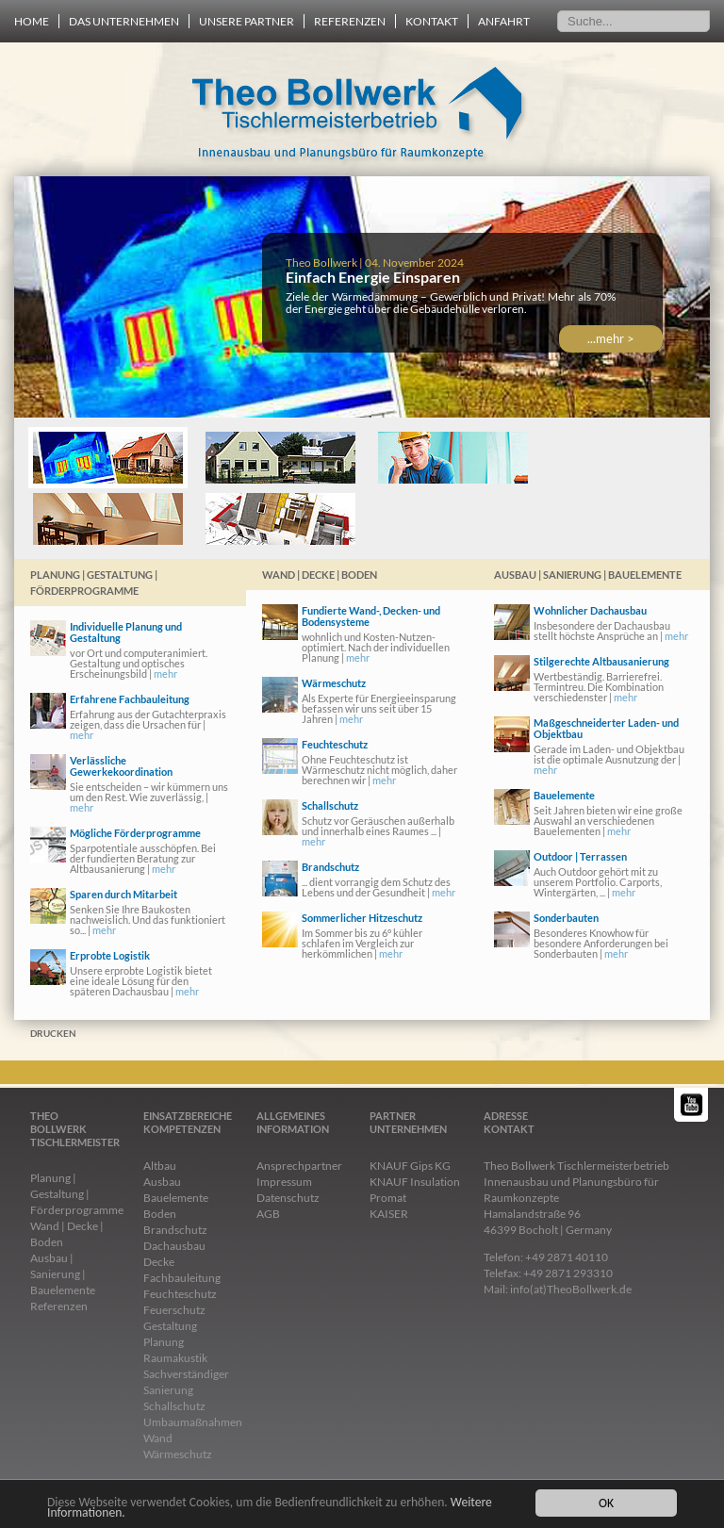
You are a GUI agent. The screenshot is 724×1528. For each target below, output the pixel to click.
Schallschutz (330, 805)
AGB (268, 1214)
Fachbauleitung (182, 1278)
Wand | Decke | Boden (319, 574)
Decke (158, 1262)
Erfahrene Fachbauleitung (129, 699)
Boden (159, 1214)
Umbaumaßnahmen (192, 1422)
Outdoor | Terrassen (580, 856)
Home (31, 21)
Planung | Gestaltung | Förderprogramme (93, 582)
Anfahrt (504, 21)
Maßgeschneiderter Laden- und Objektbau (606, 728)
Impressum (284, 1182)
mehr (165, 673)
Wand (158, 1438)
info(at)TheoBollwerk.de (571, 1289)
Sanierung (168, 1390)
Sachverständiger (186, 1374)
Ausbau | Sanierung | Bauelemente (588, 574)
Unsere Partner (246, 21)
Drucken (53, 1033)
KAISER (389, 1214)
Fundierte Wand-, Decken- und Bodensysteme (371, 616)
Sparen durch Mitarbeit (123, 894)
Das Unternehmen (124, 21)
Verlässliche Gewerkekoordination (121, 766)
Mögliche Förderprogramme (135, 833)
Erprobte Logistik (110, 955)
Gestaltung (170, 1326)
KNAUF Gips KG (410, 1165)
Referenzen (350, 21)
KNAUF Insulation (415, 1182)
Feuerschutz (174, 1310)
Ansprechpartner (299, 1165)
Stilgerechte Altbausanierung (601, 661)
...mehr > (610, 338)
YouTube (692, 1105)
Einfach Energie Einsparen (373, 277)
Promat (388, 1198)
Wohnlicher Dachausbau (590, 610)
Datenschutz (288, 1198)
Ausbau (162, 1182)
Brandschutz (330, 867)
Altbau (159, 1165)
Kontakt (431, 21)
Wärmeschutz (334, 683)
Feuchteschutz (335, 744)
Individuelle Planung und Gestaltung (126, 632)
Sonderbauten (566, 918)
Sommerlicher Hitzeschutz (362, 918)
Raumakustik (175, 1358)
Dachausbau (174, 1246)
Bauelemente (564, 795)
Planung (163, 1342)
